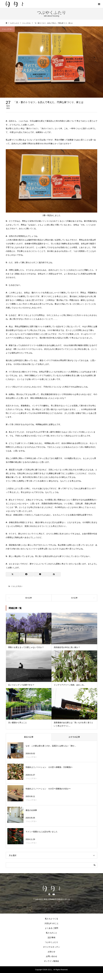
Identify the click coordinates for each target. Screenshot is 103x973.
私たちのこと (51, 933)
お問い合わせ (51, 956)
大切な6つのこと (51, 923)
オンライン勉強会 (51, 961)
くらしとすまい (7, 29)
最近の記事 (28, 737)
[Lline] (40, 574)
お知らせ (51, 952)
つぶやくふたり (51, 942)
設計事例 (51, 937)
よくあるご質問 (51, 928)
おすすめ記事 (74, 737)
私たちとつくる (51, 919)
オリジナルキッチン (51, 947)
